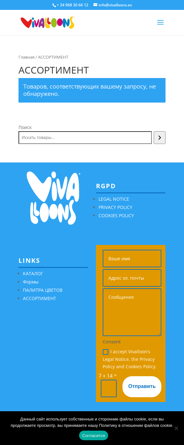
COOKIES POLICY (116, 215)
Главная (26, 57)
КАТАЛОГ (33, 273)
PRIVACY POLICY (115, 207)
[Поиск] (160, 137)
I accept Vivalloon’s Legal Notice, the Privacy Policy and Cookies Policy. (130, 359)
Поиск (25, 127)
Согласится (93, 435)
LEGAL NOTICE (114, 199)
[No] (176, 428)
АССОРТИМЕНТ (39, 298)
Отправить (142, 386)
